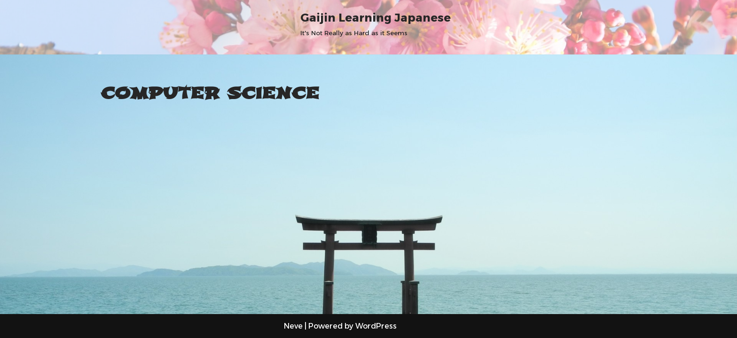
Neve (293, 326)
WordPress (376, 326)
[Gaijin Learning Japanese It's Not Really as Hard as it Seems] (375, 23)
